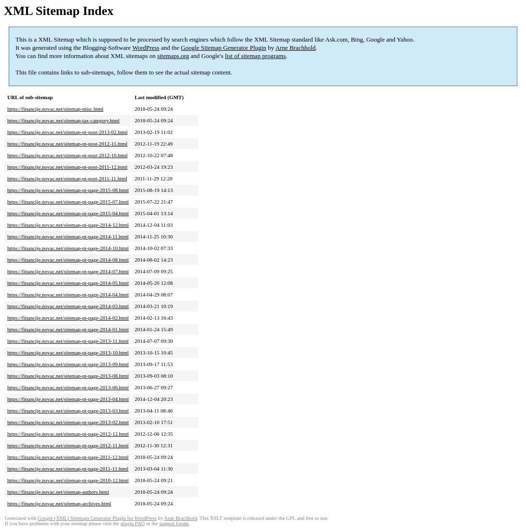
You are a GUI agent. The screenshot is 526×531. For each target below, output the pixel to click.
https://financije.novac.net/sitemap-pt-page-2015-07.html (68, 202)
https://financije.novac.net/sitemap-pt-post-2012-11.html (67, 144)
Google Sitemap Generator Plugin (223, 47)
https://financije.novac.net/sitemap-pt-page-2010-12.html (68, 480)
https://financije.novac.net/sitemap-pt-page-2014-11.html (68, 236)
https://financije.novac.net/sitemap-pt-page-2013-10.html (68, 352)
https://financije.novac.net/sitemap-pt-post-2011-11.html (67, 178)
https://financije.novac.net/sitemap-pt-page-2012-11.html (68, 445)
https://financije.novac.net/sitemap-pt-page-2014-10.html (68, 248)
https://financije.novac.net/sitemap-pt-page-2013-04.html (68, 399)
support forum (174, 523)
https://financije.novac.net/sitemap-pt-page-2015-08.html (68, 190)
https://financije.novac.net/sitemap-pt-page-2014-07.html (68, 271)
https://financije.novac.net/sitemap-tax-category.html (63, 120)
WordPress (146, 47)
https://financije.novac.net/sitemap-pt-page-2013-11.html (68, 341)
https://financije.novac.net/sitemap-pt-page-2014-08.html (68, 260)
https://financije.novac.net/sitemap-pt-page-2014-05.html (68, 283)
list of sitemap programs (255, 55)
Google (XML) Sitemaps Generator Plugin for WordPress (97, 518)
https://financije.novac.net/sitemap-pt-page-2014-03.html (68, 306)
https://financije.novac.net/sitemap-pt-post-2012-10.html (67, 155)
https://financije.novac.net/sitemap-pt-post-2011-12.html (67, 167)
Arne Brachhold (295, 47)
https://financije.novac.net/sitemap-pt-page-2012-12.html (68, 434)
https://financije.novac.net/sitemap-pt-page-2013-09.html (68, 364)
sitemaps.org (173, 55)
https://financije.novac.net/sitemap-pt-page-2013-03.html (68, 410)
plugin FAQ (132, 523)
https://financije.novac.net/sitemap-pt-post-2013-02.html (67, 132)
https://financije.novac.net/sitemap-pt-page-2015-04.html (68, 213)
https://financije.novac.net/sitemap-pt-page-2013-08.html (68, 376)
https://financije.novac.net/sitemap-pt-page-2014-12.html (68, 225)
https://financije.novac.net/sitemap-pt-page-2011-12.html (68, 457)
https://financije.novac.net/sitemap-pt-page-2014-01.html (68, 329)
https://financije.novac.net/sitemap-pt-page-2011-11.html (68, 469)
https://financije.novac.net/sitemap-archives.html (59, 503)
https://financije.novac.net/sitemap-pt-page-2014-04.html (68, 294)
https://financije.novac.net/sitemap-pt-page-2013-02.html (68, 422)
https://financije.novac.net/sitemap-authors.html (58, 492)
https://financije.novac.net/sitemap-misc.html (55, 109)
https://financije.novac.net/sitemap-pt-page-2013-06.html (68, 387)
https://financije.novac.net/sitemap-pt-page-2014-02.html (68, 318)
